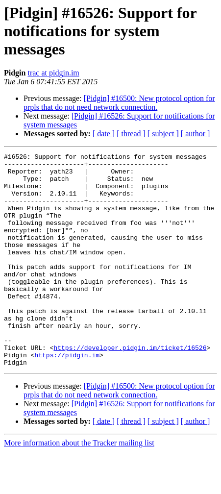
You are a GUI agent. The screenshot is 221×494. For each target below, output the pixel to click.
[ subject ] (163, 133)
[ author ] (195, 133)
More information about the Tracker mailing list (79, 485)
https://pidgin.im (66, 396)
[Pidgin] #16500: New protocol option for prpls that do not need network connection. (119, 102)
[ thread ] (131, 133)
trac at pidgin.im (53, 73)
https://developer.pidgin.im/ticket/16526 (129, 387)
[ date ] (104, 133)
